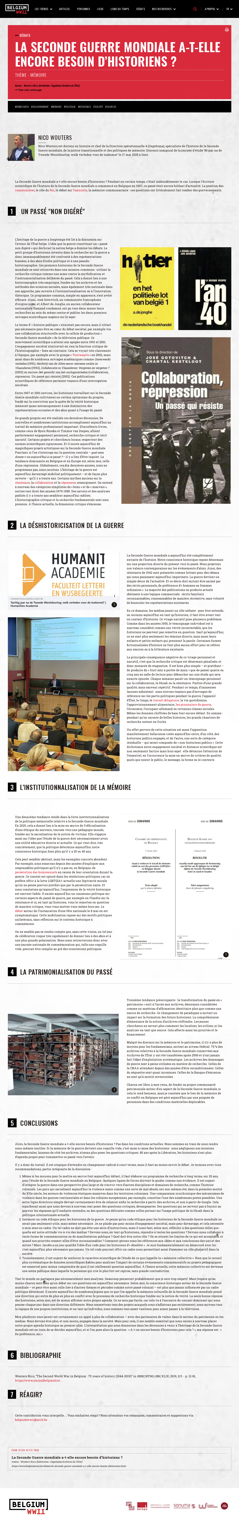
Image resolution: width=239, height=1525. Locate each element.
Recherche (195, 9)
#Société (98, 106)
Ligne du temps (120, 9)
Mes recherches (162, 9)
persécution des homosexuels (36, 872)
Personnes (83, 9)
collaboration (44, 482)
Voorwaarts (81, 355)
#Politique (70, 106)
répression (69, 482)
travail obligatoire (166, 700)
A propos (210, 9)
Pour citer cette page (30, 90)
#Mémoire (56, 106)
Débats (140, 9)
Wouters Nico (31, 85)
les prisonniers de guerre (193, 704)
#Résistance (84, 106)
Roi (52, 190)
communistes (25, 190)
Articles (64, 9)
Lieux (100, 9)
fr (227, 9)
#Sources (110, 106)
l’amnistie (80, 190)
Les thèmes (41, 9)
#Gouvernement (40, 106)
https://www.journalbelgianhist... (38, 1380)
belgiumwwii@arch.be (31, 1420)
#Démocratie (22, 106)
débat (19, 911)
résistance (22, 482)
